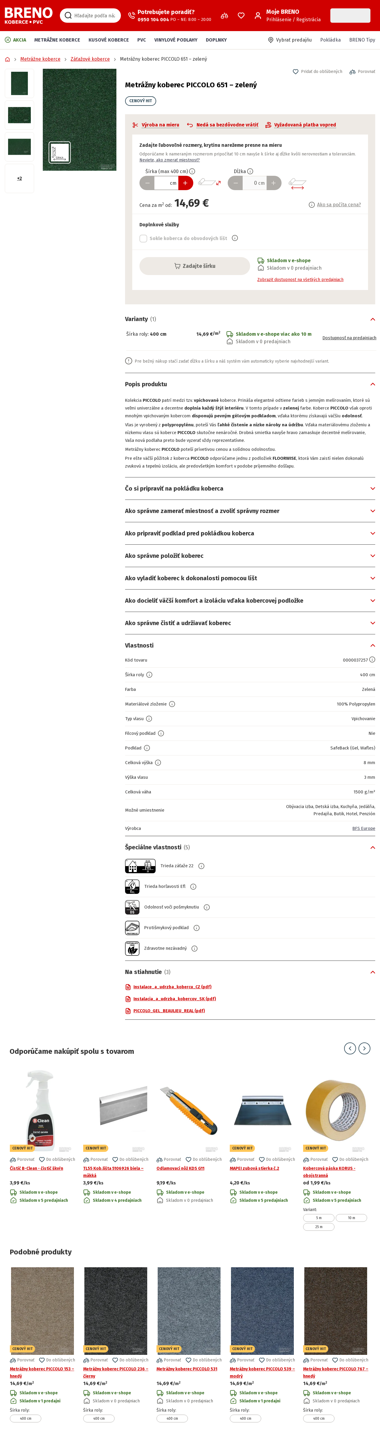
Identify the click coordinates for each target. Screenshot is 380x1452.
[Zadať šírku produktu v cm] (166, 183)
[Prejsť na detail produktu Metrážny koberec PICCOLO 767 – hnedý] (336, 1352)
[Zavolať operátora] (169, 15)
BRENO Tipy (362, 40)
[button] (79, 120)
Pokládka (330, 40)
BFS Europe (362, 836)
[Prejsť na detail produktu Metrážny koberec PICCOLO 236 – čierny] (116, 1352)
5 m (319, 1226)
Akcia (15, 40)
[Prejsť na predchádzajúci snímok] (350, 1056)
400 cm (25, 1426)
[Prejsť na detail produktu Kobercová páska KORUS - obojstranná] (336, 1156)
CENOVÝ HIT (140, 100)
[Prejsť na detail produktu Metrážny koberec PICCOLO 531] (189, 1352)
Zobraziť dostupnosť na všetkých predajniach (300, 279)
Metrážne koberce (57, 40)
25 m (319, 1235)
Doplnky (216, 40)
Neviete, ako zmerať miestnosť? (169, 160)
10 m (351, 1226)
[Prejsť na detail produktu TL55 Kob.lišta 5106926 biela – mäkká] (116, 1156)
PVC (141, 40)
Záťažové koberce (90, 59)
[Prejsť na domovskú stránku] (29, 15)
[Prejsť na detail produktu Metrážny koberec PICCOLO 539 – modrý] (262, 1352)
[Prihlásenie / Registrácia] (287, 15)
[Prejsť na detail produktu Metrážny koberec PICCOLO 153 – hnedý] (42, 1352)
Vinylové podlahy (175, 40)
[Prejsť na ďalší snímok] (364, 1056)
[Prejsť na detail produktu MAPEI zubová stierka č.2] (262, 1156)
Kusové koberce (109, 40)
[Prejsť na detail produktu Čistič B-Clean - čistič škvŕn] (42, 1156)
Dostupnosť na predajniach (346, 338)
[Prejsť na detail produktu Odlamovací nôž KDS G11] (189, 1156)
